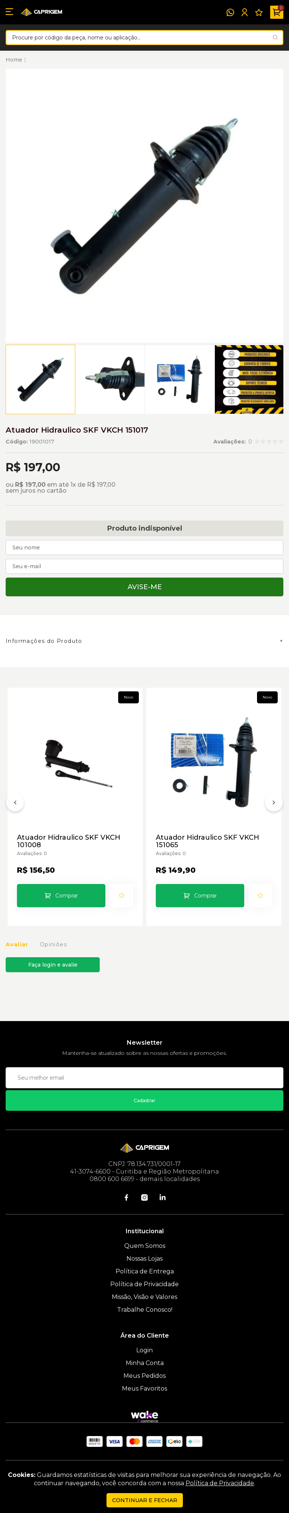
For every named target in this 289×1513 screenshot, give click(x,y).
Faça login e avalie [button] (53, 964)
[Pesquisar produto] (275, 37)
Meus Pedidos (144, 1375)
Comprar (66, 895)
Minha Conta (145, 1363)
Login (144, 1350)
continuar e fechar (144, 1500)
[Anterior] (15, 804)
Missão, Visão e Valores (144, 1296)
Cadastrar (144, 1100)
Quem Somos (144, 1245)
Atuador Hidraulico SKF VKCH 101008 (68, 841)
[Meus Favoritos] (259, 12)
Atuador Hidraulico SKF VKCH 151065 (207, 841)
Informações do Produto (44, 641)
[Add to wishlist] (121, 895)
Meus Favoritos (144, 1388)
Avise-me (145, 587)
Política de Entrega (145, 1271)
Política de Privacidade (144, 1284)
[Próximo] (274, 804)
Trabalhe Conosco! (144, 1309)
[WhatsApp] (230, 12)
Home (14, 59)
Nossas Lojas (144, 1258)
